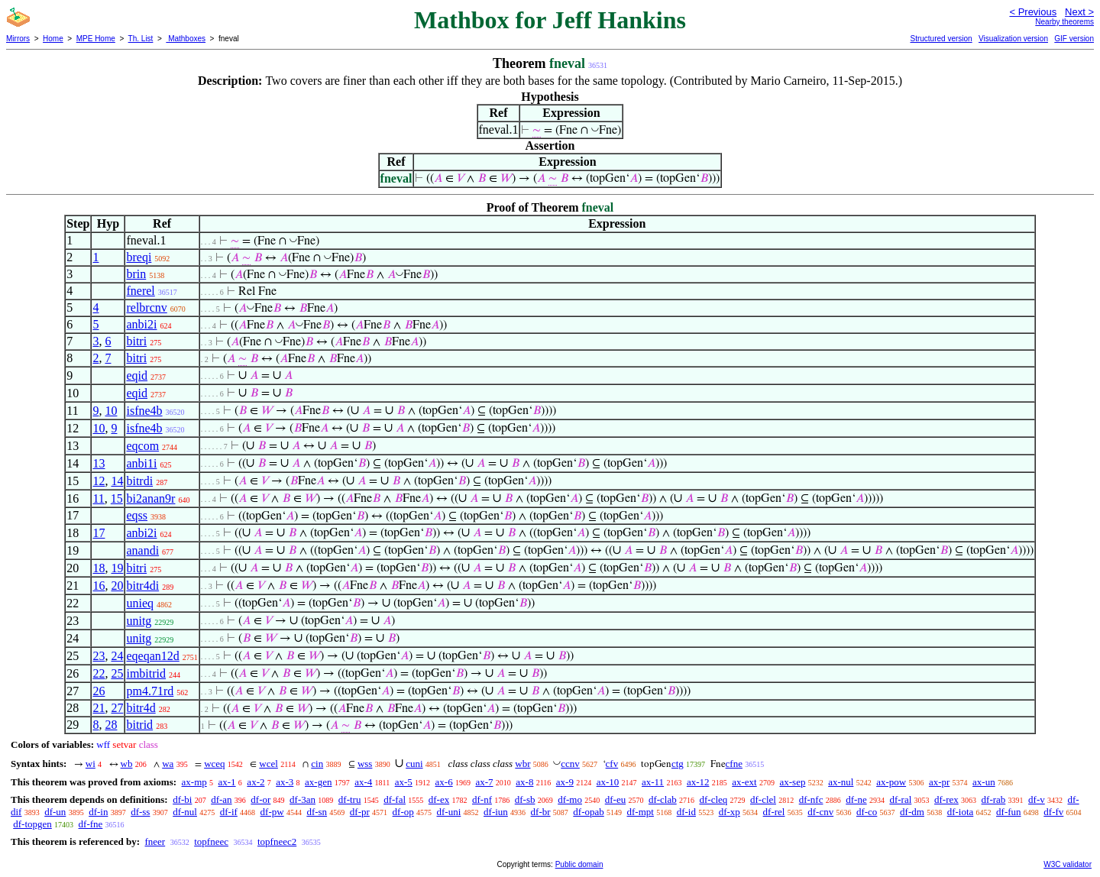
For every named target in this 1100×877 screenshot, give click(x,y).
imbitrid (146, 673)
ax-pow (891, 782)
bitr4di (142, 585)
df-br (541, 811)
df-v (1036, 799)
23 (98, 655)
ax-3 (284, 782)
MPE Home (95, 38)
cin (317, 763)
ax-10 (608, 782)
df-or (260, 799)
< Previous (1032, 12)
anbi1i (141, 463)
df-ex (439, 799)
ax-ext (744, 782)
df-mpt (640, 811)
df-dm (912, 811)
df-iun (496, 811)
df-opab (588, 811)
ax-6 (444, 782)
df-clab (663, 799)
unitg (138, 620)
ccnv (570, 763)
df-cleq (713, 799)
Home (53, 38)
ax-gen (318, 782)
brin (136, 273)
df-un (55, 811)
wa (167, 763)
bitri (136, 341)
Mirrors (18, 38)
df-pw (272, 811)
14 (117, 480)
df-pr (360, 811)
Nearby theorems (1064, 22)
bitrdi (139, 480)
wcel (268, 763)
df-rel (774, 811)
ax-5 (403, 782)
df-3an (302, 799)
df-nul (185, 811)
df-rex (946, 799)
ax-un (983, 782)
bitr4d (140, 707)
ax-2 (255, 782)
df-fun (1008, 811)
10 (111, 410)
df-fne (91, 824)
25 (117, 673)
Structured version (941, 38)
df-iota (960, 811)
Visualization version (1013, 38)
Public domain (579, 864)
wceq (214, 763)
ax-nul (840, 782)
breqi (138, 257)
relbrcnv (146, 307)
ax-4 (363, 782)
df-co (866, 811)
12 (98, 480)
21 (98, 707)
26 (98, 690)
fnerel (140, 290)
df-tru (349, 799)
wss (365, 763)
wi (90, 763)
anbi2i (141, 324)
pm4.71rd (149, 690)
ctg (677, 763)
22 (98, 673)
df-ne (856, 799)
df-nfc (811, 799)
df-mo (570, 799)
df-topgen (32, 824)
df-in (98, 811)
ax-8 (524, 782)
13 (98, 463)
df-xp (729, 811)
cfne (734, 763)
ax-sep (792, 782)
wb (127, 763)
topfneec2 (276, 841)
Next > (1079, 12)
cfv (612, 763)
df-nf (482, 799)
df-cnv (820, 811)
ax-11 (653, 782)
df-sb (525, 799)
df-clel (763, 799)
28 (111, 724)
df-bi (182, 799)
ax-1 (227, 782)
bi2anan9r (150, 498)
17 (98, 532)
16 (98, 585)
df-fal (394, 799)
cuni (414, 763)
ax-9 (565, 782)
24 (117, 655)
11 (98, 498)
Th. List (141, 38)
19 (117, 567)
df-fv (1053, 811)
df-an (221, 799)
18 (98, 567)
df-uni (449, 811)
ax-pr (939, 782)
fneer (154, 841)
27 (117, 707)
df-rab (994, 799)
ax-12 (698, 782)
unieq (140, 603)
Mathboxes (185, 38)
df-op (403, 811)
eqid (136, 375)
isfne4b (144, 410)
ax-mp (194, 782)
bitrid (139, 724)
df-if (229, 811)
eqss (136, 515)
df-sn (316, 811)
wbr (522, 763)
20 (117, 585)
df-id (686, 811)
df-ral (900, 799)
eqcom (142, 445)
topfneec (211, 841)
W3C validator (1067, 864)
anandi (142, 550)
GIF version (1074, 38)
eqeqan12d (152, 655)
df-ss (140, 811)
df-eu (615, 799)
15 (117, 498)
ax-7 (484, 782)
